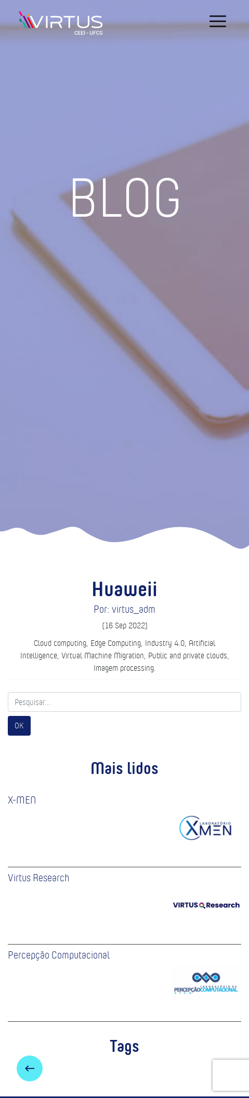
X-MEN (22, 800)
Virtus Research (39, 877)
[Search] (124, 702)
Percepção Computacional (59, 955)
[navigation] (218, 21)
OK (19, 725)
